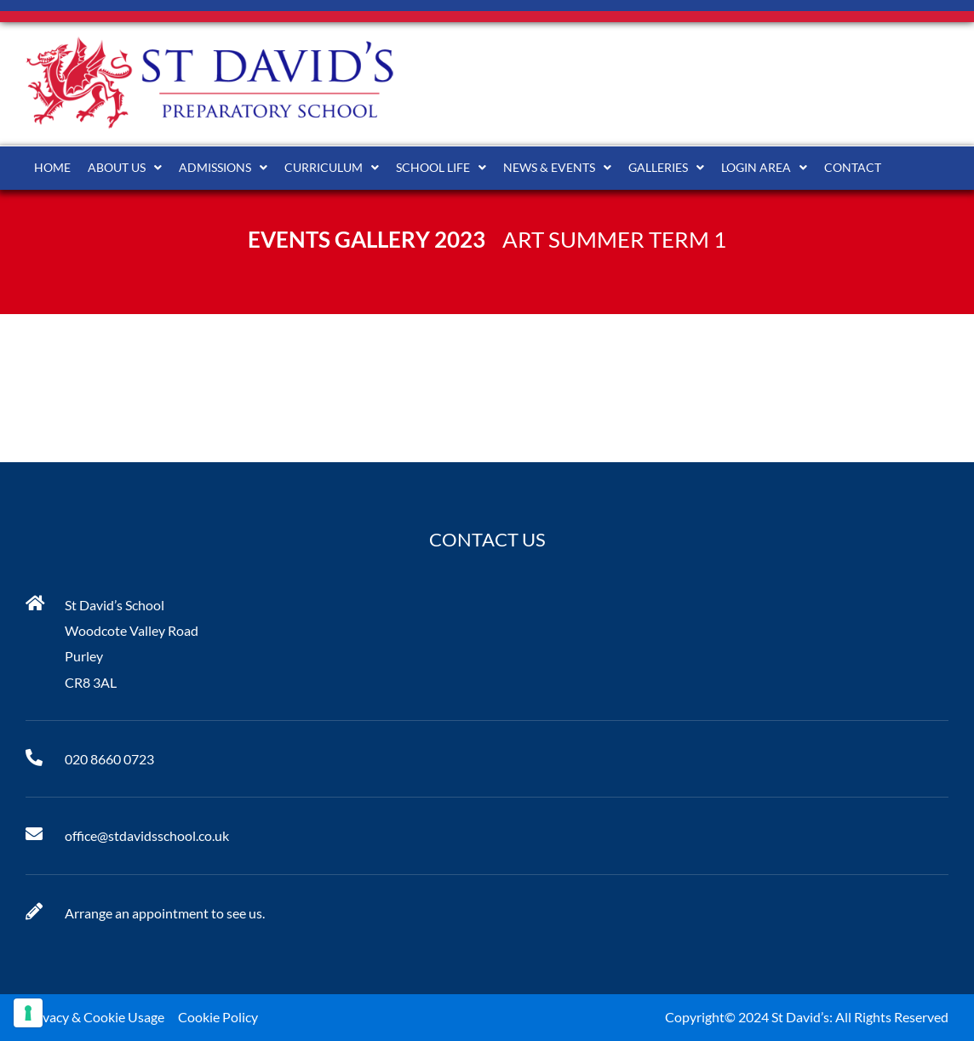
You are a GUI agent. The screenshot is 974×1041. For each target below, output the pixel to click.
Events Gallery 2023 (366, 239)
